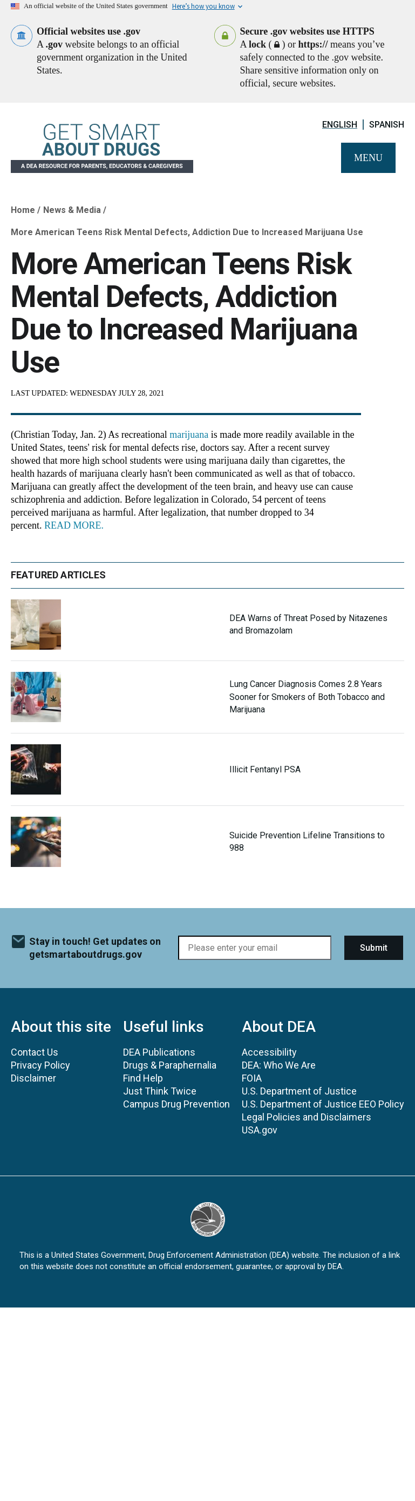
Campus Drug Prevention (176, 1104)
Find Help (143, 1078)
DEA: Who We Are (279, 1065)
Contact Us (34, 1052)
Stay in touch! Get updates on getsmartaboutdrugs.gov (95, 948)
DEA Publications (159, 1052)
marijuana (188, 434)
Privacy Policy (40, 1065)
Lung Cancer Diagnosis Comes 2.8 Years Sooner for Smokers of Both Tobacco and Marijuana (307, 696)
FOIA (252, 1078)
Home (23, 210)
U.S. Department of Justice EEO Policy (323, 1104)
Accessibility (269, 1052)
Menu (368, 157)
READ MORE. (74, 525)
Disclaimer (33, 1078)
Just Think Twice (159, 1091)
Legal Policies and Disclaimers (306, 1117)
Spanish (386, 124)
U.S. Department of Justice (299, 1091)
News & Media (72, 210)
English (339, 124)
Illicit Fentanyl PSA (265, 769)
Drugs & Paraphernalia (169, 1065)
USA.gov (259, 1130)
